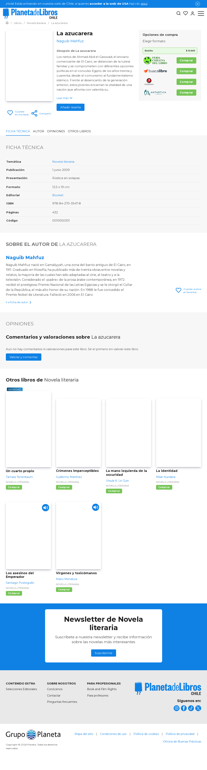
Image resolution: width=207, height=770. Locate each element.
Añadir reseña (70, 107)
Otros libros (79, 131)
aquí (144, 3)
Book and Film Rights (101, 696)
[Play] (44, 515)
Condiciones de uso (113, 740)
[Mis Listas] (184, 13)
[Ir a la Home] (7, 23)
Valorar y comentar (24, 363)
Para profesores (97, 702)
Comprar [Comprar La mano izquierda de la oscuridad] (114, 497)
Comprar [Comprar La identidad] (164, 493)
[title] (168, 694)
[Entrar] (191, 13)
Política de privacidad (180, 740)
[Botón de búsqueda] (178, 13)
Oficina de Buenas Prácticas (182, 748)
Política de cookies (146, 740)
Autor (38, 131)
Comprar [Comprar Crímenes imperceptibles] (64, 493)
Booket (57, 195)
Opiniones (56, 131)
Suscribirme (103, 659)
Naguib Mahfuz (25, 257)
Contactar (53, 702)
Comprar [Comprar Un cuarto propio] (14, 493)
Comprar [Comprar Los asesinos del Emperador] (14, 599)
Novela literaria (63, 161)
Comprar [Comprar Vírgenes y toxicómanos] (64, 596)
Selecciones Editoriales (21, 696)
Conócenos (54, 696)
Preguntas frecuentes (62, 708)
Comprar (186, 60)
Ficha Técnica (18, 131)
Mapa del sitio (84, 740)
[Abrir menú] (201, 13)
